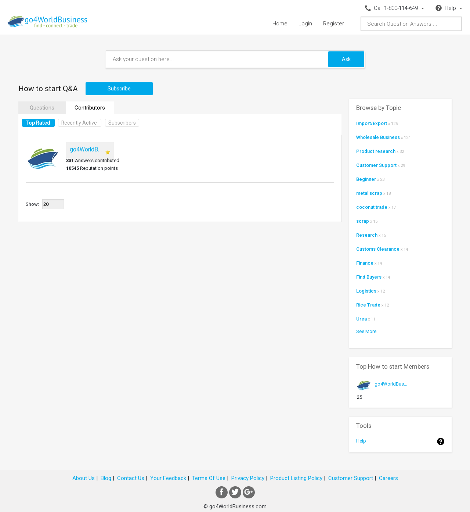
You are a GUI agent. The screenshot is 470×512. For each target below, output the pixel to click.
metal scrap (369, 193)
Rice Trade (368, 305)
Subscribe (119, 89)
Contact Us (130, 478)
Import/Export (371, 123)
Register (333, 23)
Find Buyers (369, 277)
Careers (388, 478)
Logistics (366, 291)
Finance (364, 263)
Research (366, 235)
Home (280, 23)
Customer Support (376, 165)
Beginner (366, 179)
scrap (362, 221)
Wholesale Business (378, 137)
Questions (42, 107)
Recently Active (79, 123)
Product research (375, 151)
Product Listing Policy (296, 478)
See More (366, 331)
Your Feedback (168, 478)
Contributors (90, 107)
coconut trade (371, 207)
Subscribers (122, 123)
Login (305, 23)
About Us (83, 478)
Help (361, 441)
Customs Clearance (378, 249)
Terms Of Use (208, 478)
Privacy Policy (247, 478)
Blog (106, 478)
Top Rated (37, 123)
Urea (361, 319)
